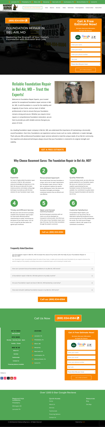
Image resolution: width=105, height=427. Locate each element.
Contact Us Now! (89, 7)
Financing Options (79, 7)
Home (46, 7)
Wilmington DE (16, 406)
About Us (52, 7)
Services (58, 7)
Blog (87, 401)
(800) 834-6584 (17, 20)
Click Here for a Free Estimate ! (32, 7)
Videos (64, 7)
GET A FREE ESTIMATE (52, 149)
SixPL (83, 422)
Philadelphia (16, 403)
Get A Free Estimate (86, 70)
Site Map (88, 404)
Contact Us (52, 417)
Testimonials (71, 7)
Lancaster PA (16, 409)
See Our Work (98, 7)
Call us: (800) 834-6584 (52, 232)
